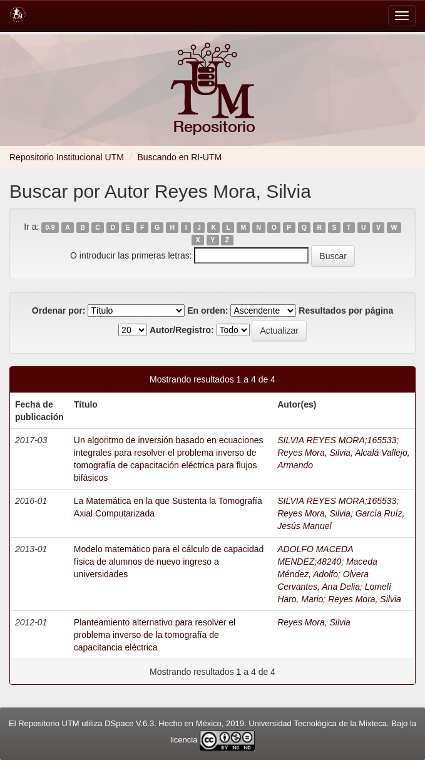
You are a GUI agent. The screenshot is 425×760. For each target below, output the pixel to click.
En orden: (207, 311)
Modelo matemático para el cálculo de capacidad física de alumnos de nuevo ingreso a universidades (169, 561)
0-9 (50, 227)
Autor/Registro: (182, 330)
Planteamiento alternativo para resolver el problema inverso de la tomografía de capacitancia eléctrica (154, 634)
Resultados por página (346, 311)
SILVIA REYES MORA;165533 (336, 440)
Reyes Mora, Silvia (314, 453)
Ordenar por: (59, 311)
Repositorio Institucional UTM (66, 157)
